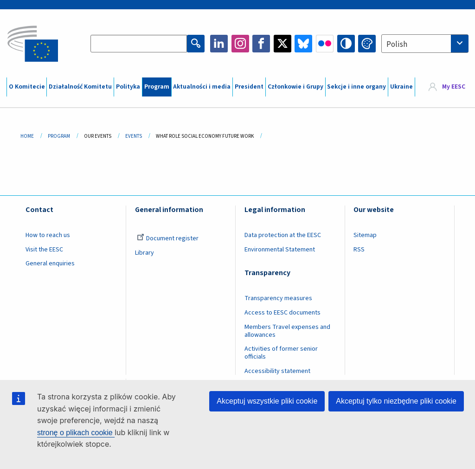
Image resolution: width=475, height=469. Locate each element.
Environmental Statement (279, 249)
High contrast (346, 43)
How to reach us (48, 235)
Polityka (128, 86)
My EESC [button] (453, 86)
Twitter (282, 43)
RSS (359, 249)
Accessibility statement (277, 371)
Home (27, 136)
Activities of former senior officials (281, 352)
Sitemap (365, 235)
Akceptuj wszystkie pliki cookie (267, 401)
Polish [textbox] (396, 44)
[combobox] (425, 43)
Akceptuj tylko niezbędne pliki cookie (396, 401)
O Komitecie (27, 86)
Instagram (240, 43)
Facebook (261, 43)
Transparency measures (278, 298)
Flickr (325, 43)
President (249, 86)
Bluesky (303, 43)
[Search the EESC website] (138, 43)
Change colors (367, 43)
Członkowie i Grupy (295, 86)
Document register (168, 238)
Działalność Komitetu (80, 86)
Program (156, 86)
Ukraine (401, 86)
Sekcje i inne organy (356, 86)
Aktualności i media (202, 86)
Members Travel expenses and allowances (287, 331)
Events (133, 136)
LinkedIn (219, 43)
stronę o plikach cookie (76, 433)
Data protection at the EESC (282, 235)
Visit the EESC (44, 249)
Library (144, 252)
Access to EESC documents (282, 312)
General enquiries (50, 263)
